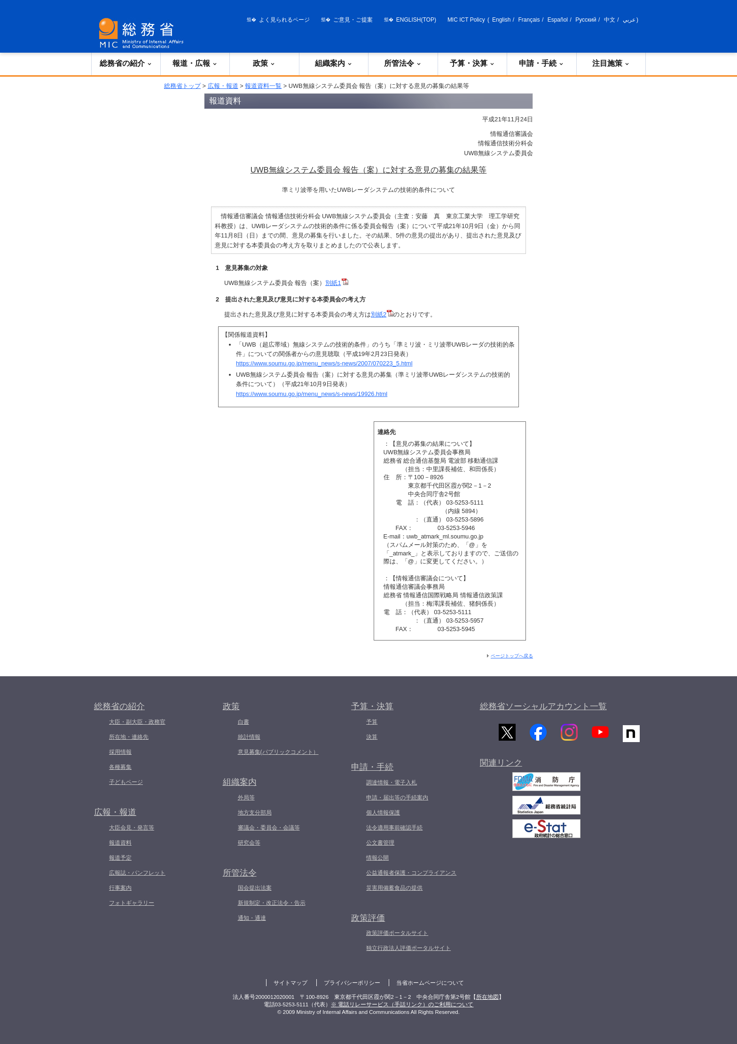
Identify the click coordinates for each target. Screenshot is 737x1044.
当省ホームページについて (430, 983)
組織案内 (334, 63)
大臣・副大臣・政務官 (137, 722)
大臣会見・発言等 (131, 827)
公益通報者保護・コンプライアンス (411, 873)
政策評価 (368, 918)
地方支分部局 (255, 812)
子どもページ (126, 782)
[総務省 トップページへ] (143, 33)
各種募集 (120, 767)
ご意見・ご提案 (353, 19)
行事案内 (120, 888)
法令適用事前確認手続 (394, 827)
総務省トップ (182, 85)
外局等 (246, 797)
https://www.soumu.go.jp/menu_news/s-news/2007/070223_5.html (324, 363)
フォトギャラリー (131, 903)
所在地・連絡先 (129, 737)
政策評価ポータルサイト (397, 933)
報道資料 (120, 842)
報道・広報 (195, 63)
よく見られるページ (284, 19)
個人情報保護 (383, 812)
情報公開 (377, 857)
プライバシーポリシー (352, 983)
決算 (371, 737)
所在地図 (487, 997)
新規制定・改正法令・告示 (272, 903)
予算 (371, 722)
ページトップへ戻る (512, 655)
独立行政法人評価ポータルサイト (408, 948)
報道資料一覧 (263, 85)
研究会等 (249, 842)
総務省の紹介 (126, 63)
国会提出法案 (255, 888)
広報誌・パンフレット (137, 873)
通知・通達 (252, 918)
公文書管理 (380, 842)
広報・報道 (223, 85)
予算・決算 (472, 63)
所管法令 (403, 63)
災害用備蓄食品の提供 (394, 888)
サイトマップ (290, 983)
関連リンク (501, 766)
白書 (243, 722)
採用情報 (120, 752)
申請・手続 (541, 63)
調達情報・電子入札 (391, 782)
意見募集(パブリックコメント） (278, 752)
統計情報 (249, 737)
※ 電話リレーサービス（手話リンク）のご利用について (402, 1004)
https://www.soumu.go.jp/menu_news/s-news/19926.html (311, 393)
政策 (264, 63)
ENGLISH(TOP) (416, 19)
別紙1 (333, 282)
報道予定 (120, 857)
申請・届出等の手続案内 (397, 797)
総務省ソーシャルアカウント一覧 (543, 706)
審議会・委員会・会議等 (269, 827)
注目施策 (611, 63)
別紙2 (378, 314)
